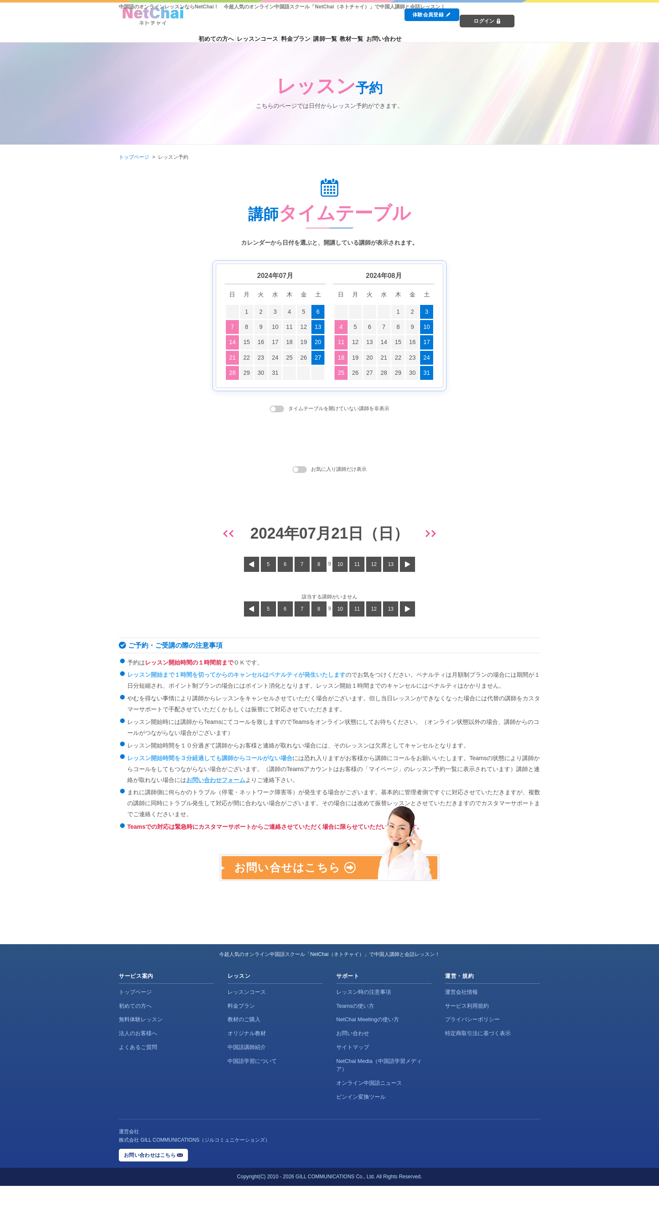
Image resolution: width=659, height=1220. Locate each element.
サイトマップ (352, 1081)
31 (275, 372)
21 (232, 357)
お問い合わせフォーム (215, 780)
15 (246, 342)
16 (260, 342)
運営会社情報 (461, 1025)
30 (260, 372)
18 (289, 342)
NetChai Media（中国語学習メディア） (379, 1099)
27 (318, 357)
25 (289, 357)
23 (260, 357)
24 (275, 357)
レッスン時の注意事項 (363, 1025)
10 (275, 326)
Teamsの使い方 (355, 1039)
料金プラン (350, 30)
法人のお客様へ (138, 1067)
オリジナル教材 (247, 1067)
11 (289, 326)
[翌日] (429, 533)
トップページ (134, 157)
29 (246, 372)
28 (232, 372)
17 (275, 342)
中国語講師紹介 (247, 1081)
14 (232, 342)
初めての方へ (262, 30)
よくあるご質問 (138, 1081)
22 (246, 357)
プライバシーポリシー (472, 1053)
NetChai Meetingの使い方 (367, 1053)
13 (318, 326)
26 (303, 357)
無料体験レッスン (141, 1053)
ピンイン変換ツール (361, 1130)
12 (303, 326)
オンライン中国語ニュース (369, 1116)
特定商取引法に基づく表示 (478, 1067)
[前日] (229, 533)
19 (303, 342)
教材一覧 (417, 30)
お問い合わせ (454, 30)
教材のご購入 (244, 1053)
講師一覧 (385, 30)
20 (318, 342)
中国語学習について (252, 1095)
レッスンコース (307, 30)
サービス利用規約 (467, 1039)
